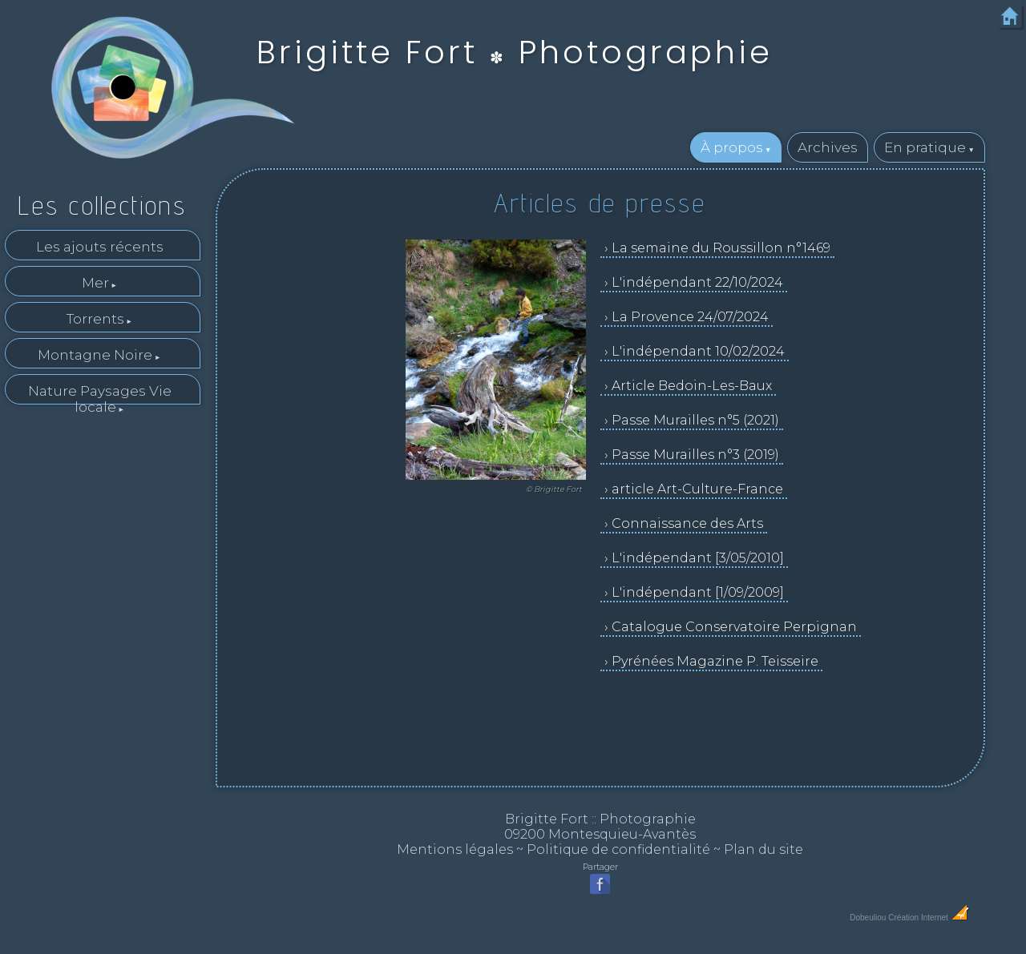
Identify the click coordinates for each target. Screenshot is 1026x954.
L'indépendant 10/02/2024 (698, 351)
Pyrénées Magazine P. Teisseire (715, 661)
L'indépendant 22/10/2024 (697, 282)
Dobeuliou (868, 917)
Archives (828, 147)
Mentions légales (455, 849)
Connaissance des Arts (687, 523)
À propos (732, 147)
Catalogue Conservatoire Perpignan (734, 626)
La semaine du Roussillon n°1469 (721, 248)
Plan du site (763, 849)
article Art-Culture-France (697, 489)
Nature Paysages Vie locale (100, 394)
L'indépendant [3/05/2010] (698, 558)
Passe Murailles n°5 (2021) (695, 420)
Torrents (95, 319)
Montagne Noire (95, 355)
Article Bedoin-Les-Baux (692, 385)
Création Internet (928, 917)
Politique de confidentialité (618, 849)
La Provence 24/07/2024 (690, 316)
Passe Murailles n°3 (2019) (695, 454)
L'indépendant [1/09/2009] (698, 592)
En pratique (925, 147)
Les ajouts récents (100, 247)
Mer (95, 283)
